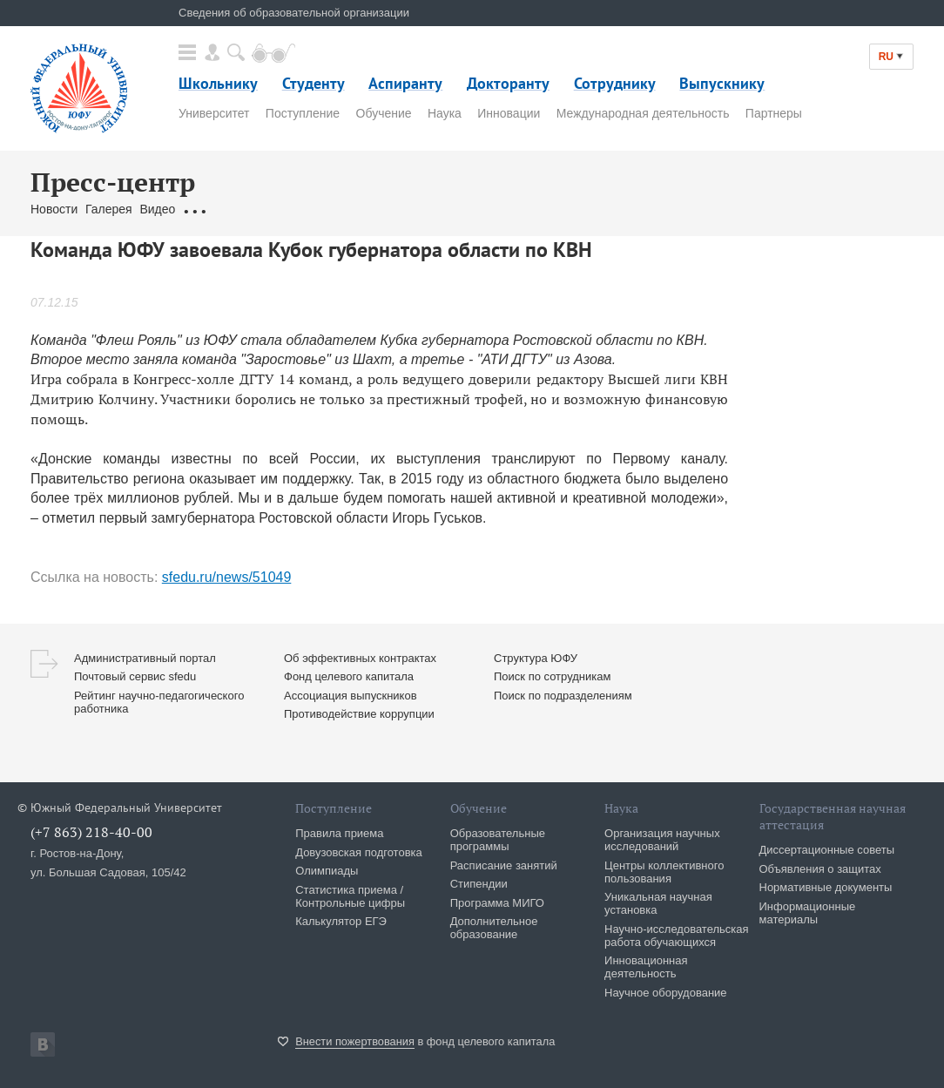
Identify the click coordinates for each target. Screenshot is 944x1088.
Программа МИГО (497, 902)
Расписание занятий (503, 865)
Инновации (508, 113)
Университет (214, 113)
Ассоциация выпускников (350, 695)
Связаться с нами (357, 209)
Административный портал (145, 658)
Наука (445, 113)
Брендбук (442, 209)
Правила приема (339, 833)
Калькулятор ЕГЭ (341, 921)
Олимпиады (326, 870)
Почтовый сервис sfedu (135, 676)
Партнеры (773, 113)
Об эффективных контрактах (360, 658)
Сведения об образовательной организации (294, 12)
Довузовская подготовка (358, 852)
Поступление (303, 113)
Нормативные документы (826, 887)
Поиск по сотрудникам (552, 676)
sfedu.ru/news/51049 (227, 577)
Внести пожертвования (355, 1041)
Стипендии (479, 883)
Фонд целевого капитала (349, 676)
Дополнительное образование (494, 928)
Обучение (384, 113)
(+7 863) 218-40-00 (91, 831)
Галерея (108, 209)
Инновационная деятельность (646, 967)
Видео (157, 209)
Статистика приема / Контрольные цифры (350, 896)
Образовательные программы (497, 840)
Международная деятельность (643, 113)
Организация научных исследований (662, 840)
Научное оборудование (665, 992)
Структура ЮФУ (535, 658)
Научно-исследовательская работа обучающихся (676, 935)
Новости (54, 209)
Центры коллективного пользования (664, 872)
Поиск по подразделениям (563, 695)
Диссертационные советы (827, 849)
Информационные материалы (807, 913)
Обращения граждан (241, 209)
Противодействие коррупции (359, 713)
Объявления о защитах (820, 868)
